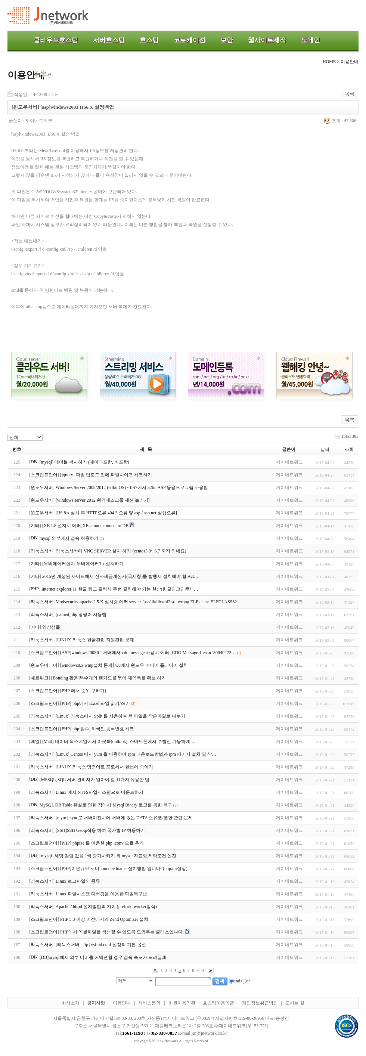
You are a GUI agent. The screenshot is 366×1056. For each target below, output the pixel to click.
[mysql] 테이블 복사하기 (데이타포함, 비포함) (84, 462)
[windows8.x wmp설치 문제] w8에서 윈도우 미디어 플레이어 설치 (124, 665)
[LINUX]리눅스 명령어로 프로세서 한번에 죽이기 (104, 766)
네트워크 (40, 678)
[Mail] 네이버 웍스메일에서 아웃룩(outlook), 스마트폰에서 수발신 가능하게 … (119, 741)
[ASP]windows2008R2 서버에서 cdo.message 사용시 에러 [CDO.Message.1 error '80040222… (148, 652)
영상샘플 (51, 627)
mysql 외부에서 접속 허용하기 (69, 538)
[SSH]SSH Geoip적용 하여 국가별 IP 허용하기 (100, 830)
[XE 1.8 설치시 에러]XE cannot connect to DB (85, 525)
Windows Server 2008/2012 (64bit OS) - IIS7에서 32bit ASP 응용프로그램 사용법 (132, 487)
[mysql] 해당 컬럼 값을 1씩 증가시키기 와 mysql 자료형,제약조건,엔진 (108, 855)
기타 (35, 525)
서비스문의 (149, 1003)
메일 (35, 741)
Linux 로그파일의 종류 (78, 881)
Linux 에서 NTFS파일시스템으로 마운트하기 (99, 792)
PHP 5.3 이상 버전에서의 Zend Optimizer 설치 (104, 919)
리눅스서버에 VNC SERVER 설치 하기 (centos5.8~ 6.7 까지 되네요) (121, 551)
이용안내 (122, 1003)
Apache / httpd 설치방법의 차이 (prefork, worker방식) (106, 906)
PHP (35, 588)
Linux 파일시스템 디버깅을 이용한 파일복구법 (101, 893)
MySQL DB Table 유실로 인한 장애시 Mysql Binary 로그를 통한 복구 (106, 805)
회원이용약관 (181, 1003)
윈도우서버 (42, 487)
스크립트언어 (44, 474)
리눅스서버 (42, 551)
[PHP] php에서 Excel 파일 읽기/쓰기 (95, 703)
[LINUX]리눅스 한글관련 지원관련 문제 (95, 639)
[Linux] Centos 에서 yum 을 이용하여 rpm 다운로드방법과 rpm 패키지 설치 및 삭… (136, 754)
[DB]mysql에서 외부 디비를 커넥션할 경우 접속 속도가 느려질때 (103, 957)
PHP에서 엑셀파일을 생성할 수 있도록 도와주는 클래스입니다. (122, 932)
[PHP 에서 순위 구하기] (83, 690)
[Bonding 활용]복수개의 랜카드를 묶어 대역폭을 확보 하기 (108, 678)
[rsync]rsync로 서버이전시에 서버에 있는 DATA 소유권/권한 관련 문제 (124, 817)
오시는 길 (294, 1003)
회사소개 (71, 1003)
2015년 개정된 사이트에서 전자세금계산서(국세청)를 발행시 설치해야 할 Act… (120, 576)
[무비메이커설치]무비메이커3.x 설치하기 (83, 563)
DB (34, 461)
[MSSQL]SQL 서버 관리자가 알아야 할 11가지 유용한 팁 (95, 779)
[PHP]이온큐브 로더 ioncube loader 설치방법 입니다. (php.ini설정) (123, 868)
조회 (349, 449)
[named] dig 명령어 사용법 (81, 614)
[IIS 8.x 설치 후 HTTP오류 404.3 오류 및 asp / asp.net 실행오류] (116, 512)
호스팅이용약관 (218, 1003)
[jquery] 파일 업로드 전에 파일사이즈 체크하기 (106, 474)
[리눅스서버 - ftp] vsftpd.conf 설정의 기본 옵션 (101, 944)
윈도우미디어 (44, 665)
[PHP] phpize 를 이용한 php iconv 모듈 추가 (102, 843)
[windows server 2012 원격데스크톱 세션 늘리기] (103, 500)
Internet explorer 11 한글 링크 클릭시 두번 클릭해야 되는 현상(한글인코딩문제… (119, 589)
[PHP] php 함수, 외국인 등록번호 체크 (97, 728)
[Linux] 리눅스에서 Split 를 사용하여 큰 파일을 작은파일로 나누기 (120, 716)
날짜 (324, 449)
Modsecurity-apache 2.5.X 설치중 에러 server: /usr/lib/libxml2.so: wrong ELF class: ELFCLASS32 (146, 601)
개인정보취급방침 (260, 1003)
